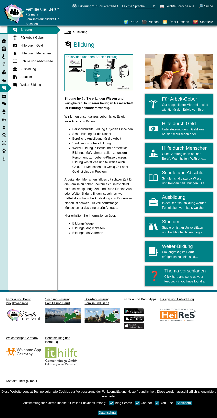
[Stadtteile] (203, 22)
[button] (179, 276)
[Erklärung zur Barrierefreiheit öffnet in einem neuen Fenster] (95, 6)
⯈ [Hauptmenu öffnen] (4, 30)
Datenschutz (107, 412)
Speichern (184, 403)
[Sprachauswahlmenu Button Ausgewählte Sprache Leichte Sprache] (138, 6)
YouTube (164, 403)
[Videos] (150, 22)
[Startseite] (13, 23)
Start (67, 32)
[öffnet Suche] (205, 6)
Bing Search (120, 403)
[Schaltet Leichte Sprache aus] (176, 6)
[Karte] (130, 22)
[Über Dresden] (175, 22)
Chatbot (143, 403)
